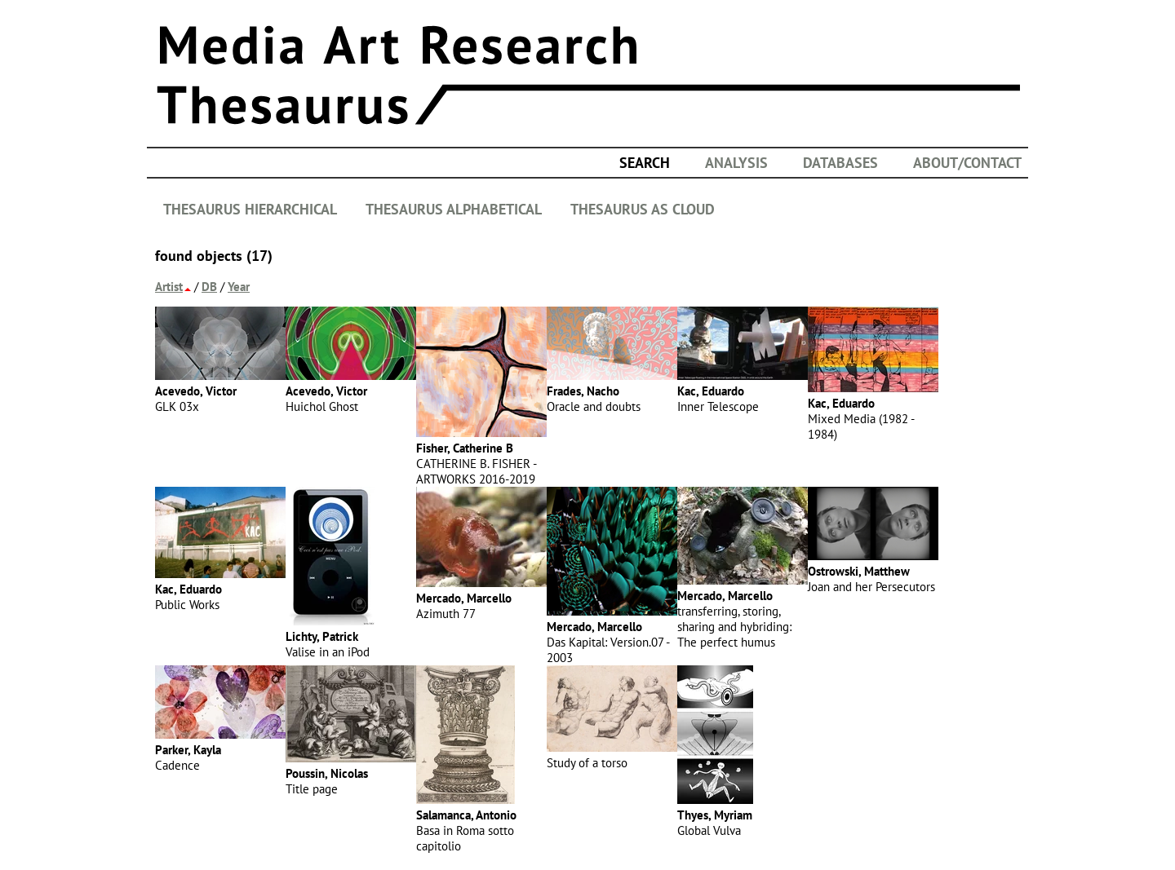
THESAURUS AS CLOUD (642, 209)
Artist (169, 286)
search (644, 162)
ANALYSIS (736, 162)
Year (239, 286)
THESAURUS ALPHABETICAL (454, 209)
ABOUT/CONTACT (967, 162)
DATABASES (840, 162)
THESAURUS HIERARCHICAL (250, 209)
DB (209, 286)
